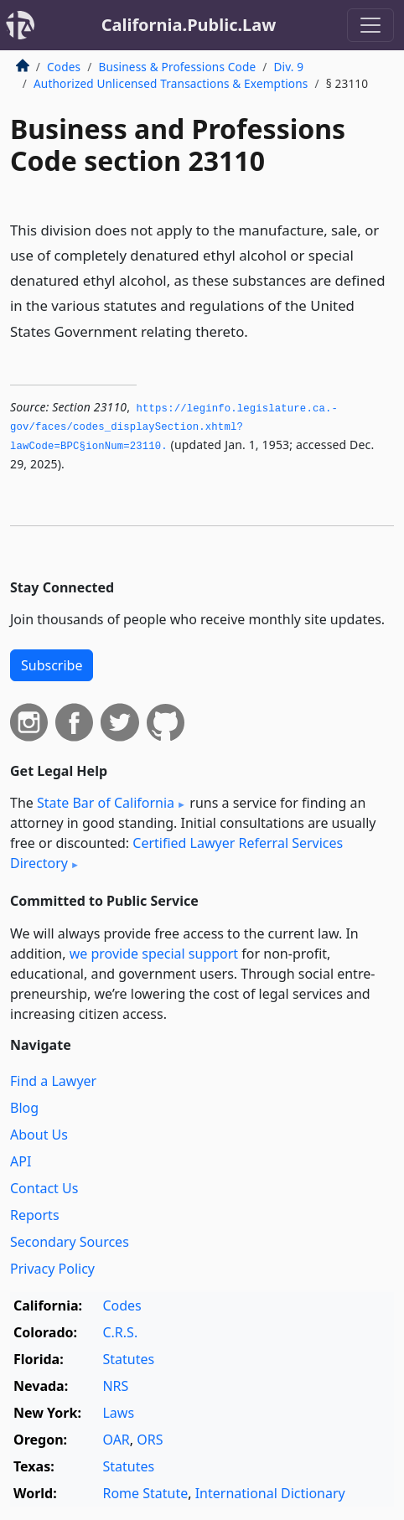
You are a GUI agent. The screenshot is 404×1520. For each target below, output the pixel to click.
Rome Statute (145, 1493)
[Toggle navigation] (370, 25)
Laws (118, 1413)
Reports (35, 1215)
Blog (24, 1108)
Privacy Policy (52, 1268)
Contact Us (44, 1188)
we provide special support (154, 953)
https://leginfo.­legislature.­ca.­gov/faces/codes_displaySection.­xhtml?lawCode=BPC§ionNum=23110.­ (174, 427)
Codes (63, 67)
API (20, 1161)
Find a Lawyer (53, 1081)
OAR (115, 1439)
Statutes (128, 1359)
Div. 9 (288, 67)
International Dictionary (270, 1493)
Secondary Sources (69, 1242)
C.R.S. (119, 1332)
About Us (39, 1134)
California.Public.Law (189, 24)
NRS (115, 1386)
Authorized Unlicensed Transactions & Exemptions (171, 83)
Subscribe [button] (51, 665)
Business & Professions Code (177, 67)
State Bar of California (105, 803)
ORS (150, 1439)
